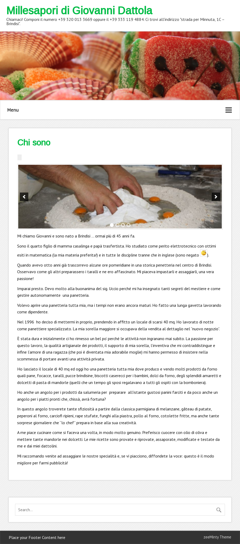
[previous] (24, 197)
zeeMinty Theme (217, 537)
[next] (216, 197)
